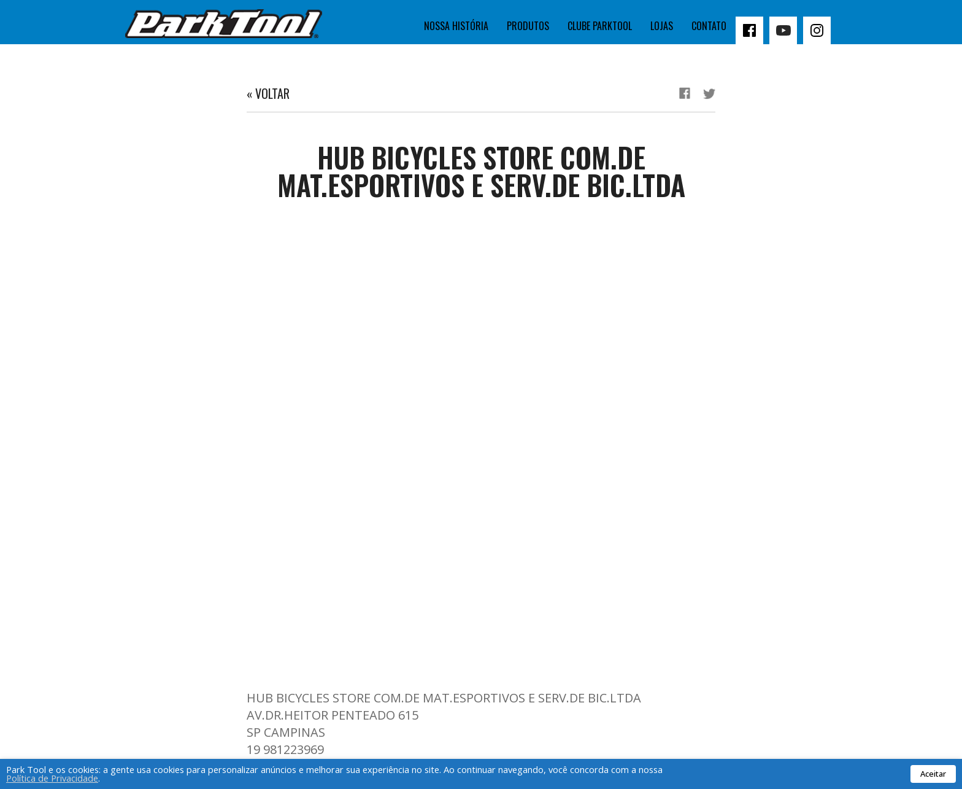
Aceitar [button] (933, 773)
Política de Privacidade (52, 778)
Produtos (528, 25)
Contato (708, 25)
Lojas (661, 25)
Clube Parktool (600, 25)
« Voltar (268, 93)
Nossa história (456, 25)
